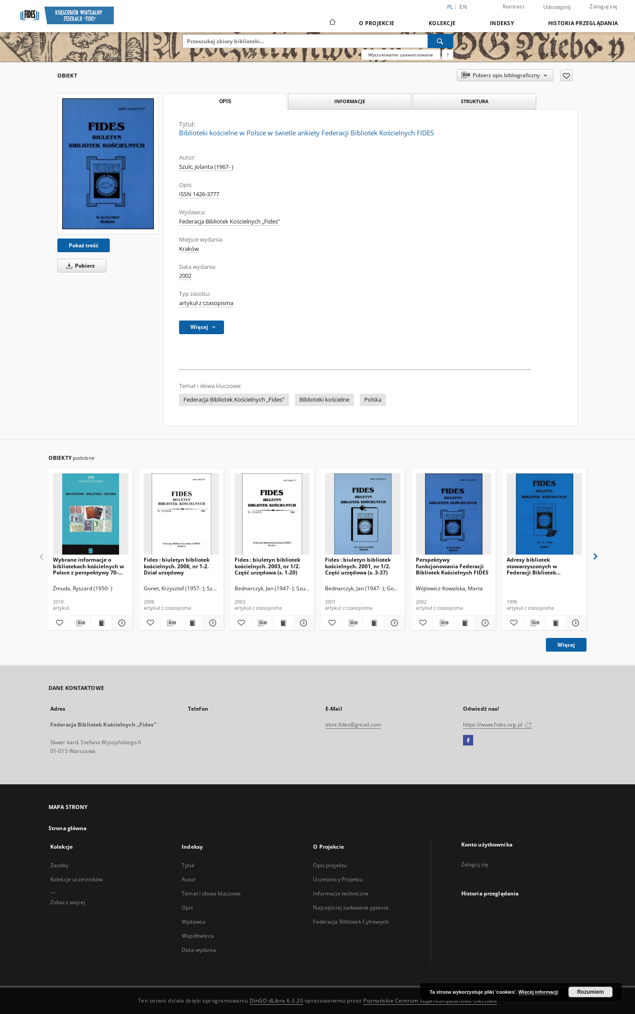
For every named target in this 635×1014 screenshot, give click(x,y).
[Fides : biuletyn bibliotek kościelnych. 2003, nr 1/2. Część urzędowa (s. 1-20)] (272, 514)
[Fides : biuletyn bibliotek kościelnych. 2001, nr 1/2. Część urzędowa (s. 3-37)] (362, 514)
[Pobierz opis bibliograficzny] (80, 623)
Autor (189, 879)
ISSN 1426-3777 (199, 194)
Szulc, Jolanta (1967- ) (206, 167)
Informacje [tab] (349, 101)
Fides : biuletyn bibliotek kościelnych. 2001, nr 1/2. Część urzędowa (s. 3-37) (358, 566)
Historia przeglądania (583, 23)
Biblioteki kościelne (324, 399)
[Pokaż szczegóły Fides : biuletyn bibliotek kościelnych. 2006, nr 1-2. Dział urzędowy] (212, 623)
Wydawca (193, 921)
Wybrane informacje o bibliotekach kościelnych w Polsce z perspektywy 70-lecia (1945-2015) (88, 566)
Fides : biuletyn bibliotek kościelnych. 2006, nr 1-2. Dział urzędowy (176, 566)
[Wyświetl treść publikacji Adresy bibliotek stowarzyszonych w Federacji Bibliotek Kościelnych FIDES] (555, 623)
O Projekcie (376, 23)
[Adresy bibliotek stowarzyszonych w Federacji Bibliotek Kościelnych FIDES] (544, 514)
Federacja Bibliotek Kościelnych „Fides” (229, 221)
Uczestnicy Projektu (337, 879)
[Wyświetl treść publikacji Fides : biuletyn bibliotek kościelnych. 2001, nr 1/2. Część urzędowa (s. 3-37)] (373, 623)
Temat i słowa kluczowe (211, 893)
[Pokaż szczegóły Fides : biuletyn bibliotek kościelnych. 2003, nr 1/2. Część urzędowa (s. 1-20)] (302, 623)
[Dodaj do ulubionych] (566, 75)
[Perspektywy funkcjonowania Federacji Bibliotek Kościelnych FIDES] (453, 514)
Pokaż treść (83, 245)
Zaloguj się (603, 6)
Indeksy (502, 23)
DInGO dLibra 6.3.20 (276, 1000)
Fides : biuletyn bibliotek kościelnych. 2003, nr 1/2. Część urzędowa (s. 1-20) (267, 566)
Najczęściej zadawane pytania (350, 907)
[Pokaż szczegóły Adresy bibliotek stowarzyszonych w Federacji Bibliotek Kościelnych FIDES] (574, 623)
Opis (187, 907)
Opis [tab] (225, 101)
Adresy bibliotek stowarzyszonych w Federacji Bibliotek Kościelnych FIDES (532, 566)
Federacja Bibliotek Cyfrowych (350, 921)
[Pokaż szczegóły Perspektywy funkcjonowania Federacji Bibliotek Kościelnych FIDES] (484, 623)
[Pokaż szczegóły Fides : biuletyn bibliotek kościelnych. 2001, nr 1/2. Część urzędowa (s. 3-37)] (393, 623)
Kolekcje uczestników (76, 879)
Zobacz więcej (68, 902)
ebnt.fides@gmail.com (353, 724)
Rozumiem (590, 992)
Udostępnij (557, 7)
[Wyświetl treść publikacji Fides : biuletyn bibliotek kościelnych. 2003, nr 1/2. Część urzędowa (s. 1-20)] (283, 623)
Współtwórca (198, 935)
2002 (185, 276)
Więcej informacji (538, 992)
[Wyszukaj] (440, 41)
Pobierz (79, 266)
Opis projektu (330, 865)
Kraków (189, 249)
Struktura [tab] (475, 101)
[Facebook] (468, 741)
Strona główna (68, 828)
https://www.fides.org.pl (497, 724)
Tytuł (188, 865)
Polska (372, 399)
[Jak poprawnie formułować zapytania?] (447, 54)
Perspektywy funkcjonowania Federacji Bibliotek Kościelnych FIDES (452, 566)
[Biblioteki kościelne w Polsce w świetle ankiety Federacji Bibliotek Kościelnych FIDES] (108, 163)
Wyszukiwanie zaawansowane (400, 55)
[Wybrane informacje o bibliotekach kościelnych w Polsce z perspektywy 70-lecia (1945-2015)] (90, 514)
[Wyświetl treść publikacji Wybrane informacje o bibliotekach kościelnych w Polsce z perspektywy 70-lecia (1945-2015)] (101, 623)
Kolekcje (442, 23)
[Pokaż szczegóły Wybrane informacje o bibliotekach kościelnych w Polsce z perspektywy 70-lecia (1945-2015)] (121, 623)
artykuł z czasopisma (206, 303)
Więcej (566, 645)
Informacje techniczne (341, 893)
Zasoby (59, 865)
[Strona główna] (332, 23)
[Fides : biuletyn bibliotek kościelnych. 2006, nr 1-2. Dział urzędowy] (181, 514)
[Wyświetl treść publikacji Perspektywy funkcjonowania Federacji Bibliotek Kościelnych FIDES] (464, 623)
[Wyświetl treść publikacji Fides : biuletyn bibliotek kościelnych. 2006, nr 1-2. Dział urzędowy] (192, 623)
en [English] (463, 7)
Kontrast (513, 6)
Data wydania (199, 950)
